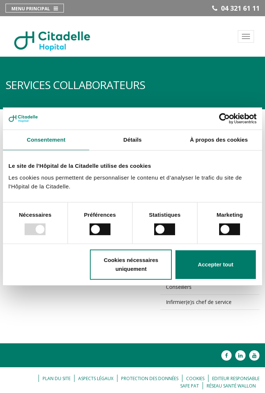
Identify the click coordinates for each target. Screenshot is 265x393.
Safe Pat (189, 386)
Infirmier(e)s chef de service (199, 301)
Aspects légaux (95, 378)
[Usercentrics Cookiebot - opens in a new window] (224, 118)
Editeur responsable (235, 378)
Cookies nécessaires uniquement (131, 264)
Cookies (195, 378)
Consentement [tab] (46, 140)
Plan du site (56, 378)
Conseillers (179, 286)
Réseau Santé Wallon (231, 386)
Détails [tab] (132, 140)
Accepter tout (215, 264)
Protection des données (149, 378)
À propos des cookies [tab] (219, 140)
